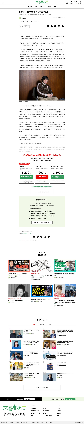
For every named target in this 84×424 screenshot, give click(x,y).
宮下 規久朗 (40, 301)
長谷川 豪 (33, 377)
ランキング (42, 6)
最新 (34, 324)
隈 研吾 (32, 333)
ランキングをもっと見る (42, 387)
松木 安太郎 (12, 275)
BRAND (45, 413)
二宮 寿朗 (19, 275)
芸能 (27, 21)
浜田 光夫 (12, 302)
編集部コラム (46, 411)
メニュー (3, 2)
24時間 (42, 324)
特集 (32, 415)
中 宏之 (57, 277)
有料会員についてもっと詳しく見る (42, 223)
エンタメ (22, 21)
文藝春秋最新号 (35, 411)
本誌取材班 (33, 344)
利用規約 (17, 422)
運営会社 (50, 422)
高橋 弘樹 (24, 18)
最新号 (49, 6)
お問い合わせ (12, 422)
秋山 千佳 (61, 344)
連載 (55, 6)
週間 (50, 324)
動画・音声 (33, 408)
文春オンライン (44, 422)
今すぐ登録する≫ (29, 399)
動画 (31, 6)
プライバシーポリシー (25, 422)
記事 (36, 6)
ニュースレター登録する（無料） (42, 192)
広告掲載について (4, 422)
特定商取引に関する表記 (35, 422)
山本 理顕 (27, 333)
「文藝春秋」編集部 (36, 279)
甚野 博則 (27, 344)
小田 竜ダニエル (13, 277)
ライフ (58, 415)
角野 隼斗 (61, 377)
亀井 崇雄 (27, 377)
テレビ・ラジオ (34, 21)
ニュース (59, 408)
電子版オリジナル (35, 413)
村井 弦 (62, 277)
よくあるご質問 (47, 415)
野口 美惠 (27, 355)
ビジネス (59, 411)
